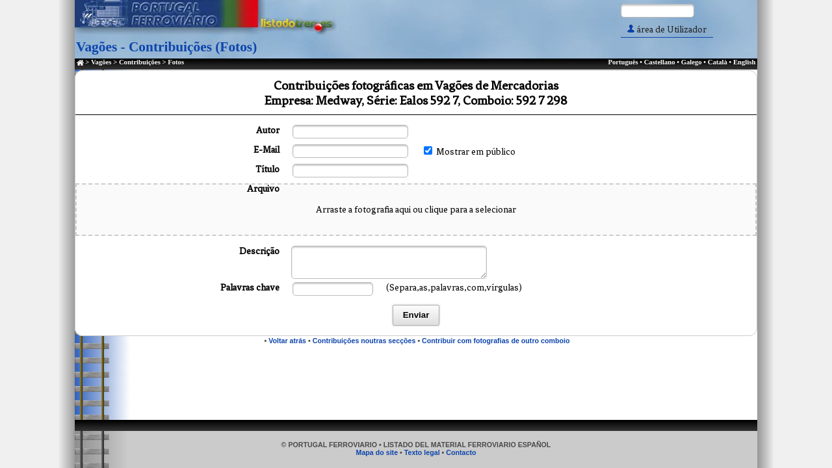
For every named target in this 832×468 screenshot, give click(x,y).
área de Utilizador (667, 29)
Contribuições (140, 62)
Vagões (101, 62)
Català (717, 62)
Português (623, 62)
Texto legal (422, 452)
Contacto (461, 452)
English (744, 62)
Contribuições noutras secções (364, 340)
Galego (691, 62)
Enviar (416, 315)
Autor (268, 130)
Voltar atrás (287, 340)
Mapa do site (377, 452)
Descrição (259, 251)
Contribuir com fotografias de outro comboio (495, 340)
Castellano (659, 62)
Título (267, 169)
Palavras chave (250, 287)
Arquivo (263, 188)
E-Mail (267, 149)
